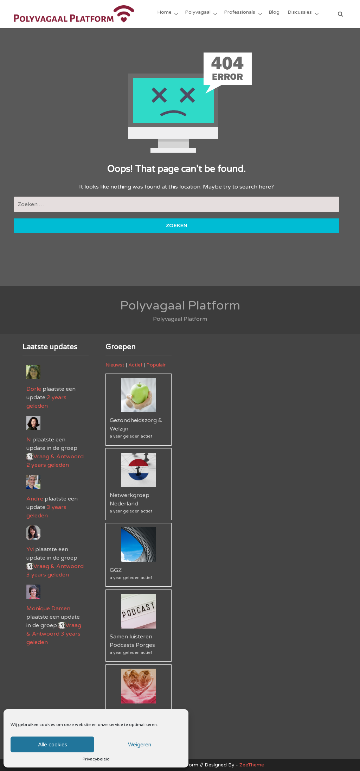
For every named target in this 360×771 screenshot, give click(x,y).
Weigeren (139, 744)
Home (166, 14)
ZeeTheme (251, 765)
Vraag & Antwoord (58, 456)
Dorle (33, 389)
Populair (156, 365)
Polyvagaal (199, 14)
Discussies (300, 14)
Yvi (30, 549)
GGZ (116, 570)
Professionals (240, 14)
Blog (274, 14)
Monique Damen (48, 608)
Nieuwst (114, 365)
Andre (34, 498)
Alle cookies (52, 744)
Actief (135, 365)
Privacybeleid (96, 759)
